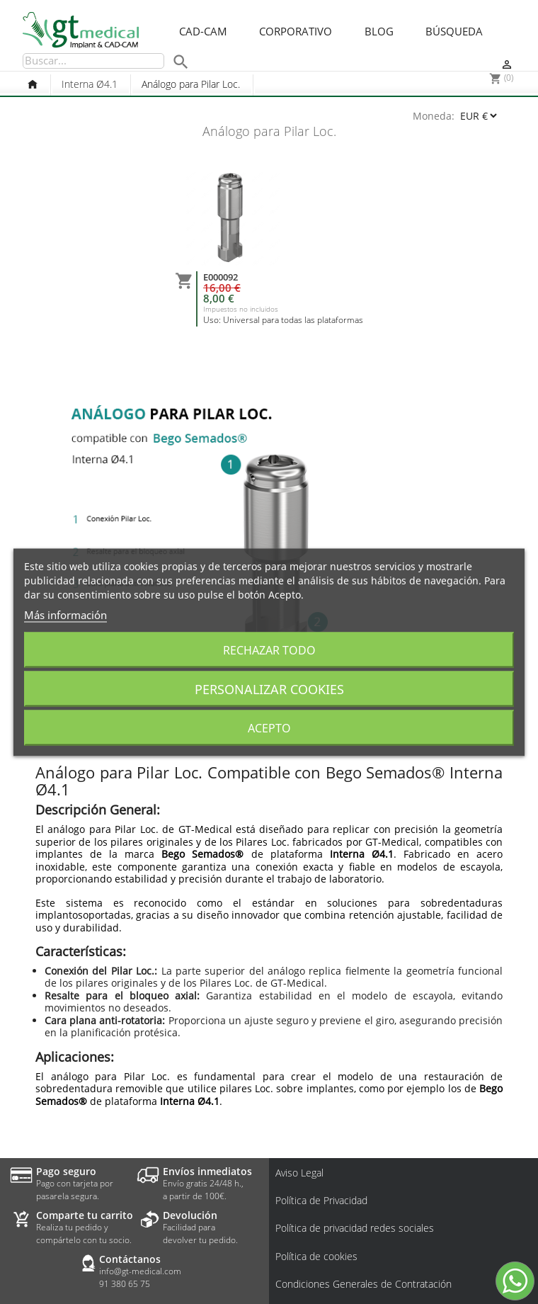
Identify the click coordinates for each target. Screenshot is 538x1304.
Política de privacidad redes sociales (354, 1228)
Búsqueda (454, 31)
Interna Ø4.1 (90, 84)
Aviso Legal (299, 1173)
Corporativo (295, 31)
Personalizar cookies (269, 688)
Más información (65, 614)
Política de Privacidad (321, 1200)
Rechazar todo (269, 649)
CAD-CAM (203, 31)
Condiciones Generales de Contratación (363, 1284)
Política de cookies (316, 1256)
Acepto (269, 727)
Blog (379, 31)
